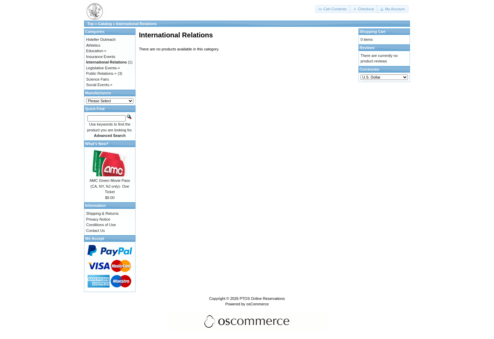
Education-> (96, 51)
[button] (333, 9)
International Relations (136, 24)
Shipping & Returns (102, 213)
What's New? (96, 144)
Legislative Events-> (103, 68)
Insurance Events (100, 57)
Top (90, 24)
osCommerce (257, 304)
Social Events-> (99, 85)
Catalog (105, 24)
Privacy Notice (98, 219)
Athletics (93, 45)
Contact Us (95, 231)
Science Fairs (97, 79)
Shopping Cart (373, 32)
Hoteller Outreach (101, 39)
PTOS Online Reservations (262, 298)
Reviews (367, 48)
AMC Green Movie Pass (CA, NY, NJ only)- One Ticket (110, 186)
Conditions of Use (101, 225)
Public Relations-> (101, 73)
